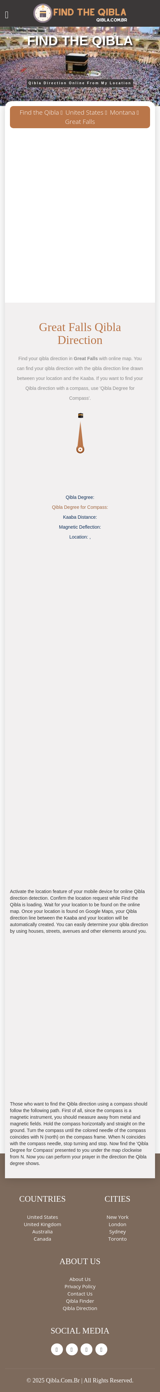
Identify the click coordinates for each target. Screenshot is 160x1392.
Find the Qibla (39, 112)
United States (85, 112)
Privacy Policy (80, 1286)
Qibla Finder (80, 1301)
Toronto (117, 1238)
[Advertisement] (80, 218)
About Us (79, 1279)
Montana (122, 112)
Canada (42, 1238)
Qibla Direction (80, 1308)
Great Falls (80, 121)
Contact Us (80, 1293)
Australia (42, 1231)
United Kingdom (42, 1224)
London (117, 1224)
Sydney (117, 1231)
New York (117, 1217)
